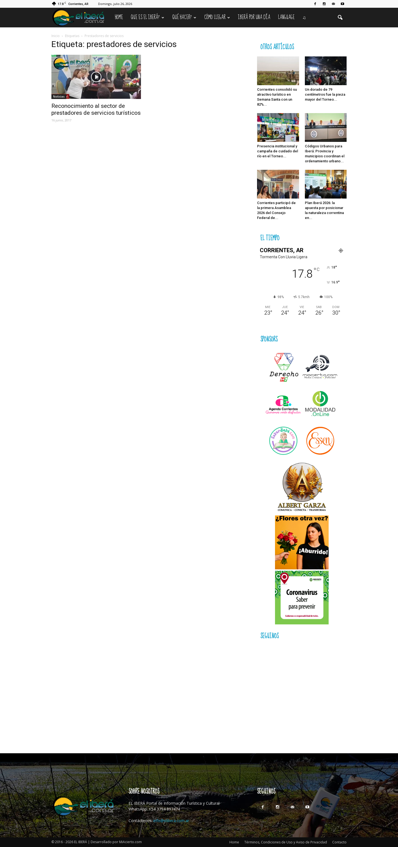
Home (119, 17)
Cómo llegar (217, 17)
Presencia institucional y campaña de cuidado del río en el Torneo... (277, 151)
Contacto (339, 842)
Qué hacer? (184, 17)
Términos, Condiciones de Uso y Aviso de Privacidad (285, 842)
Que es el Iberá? (147, 17)
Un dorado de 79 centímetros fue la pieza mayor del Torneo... (325, 94)
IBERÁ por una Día (254, 17)
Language (286, 17)
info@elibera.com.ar (171, 820)
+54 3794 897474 (164, 809)
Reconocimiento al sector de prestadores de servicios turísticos (96, 109)
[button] (340, 17)
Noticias (59, 96)
